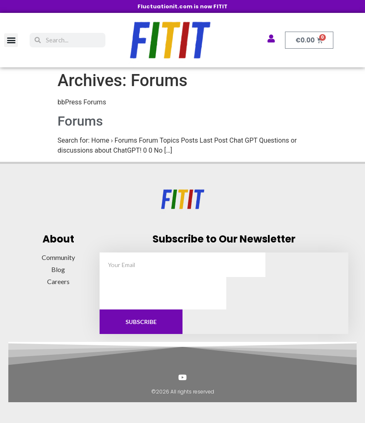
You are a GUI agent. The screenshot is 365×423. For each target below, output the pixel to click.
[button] (11, 40)
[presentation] (163, 293)
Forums (80, 121)
